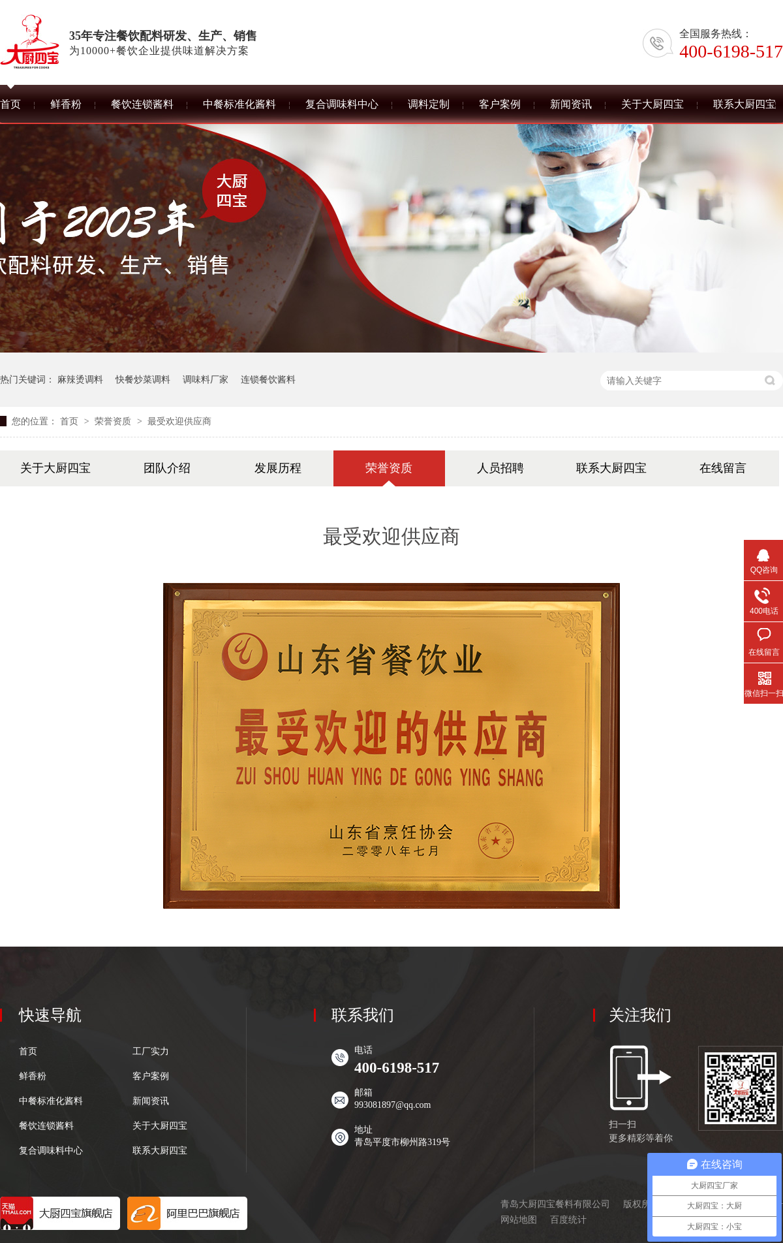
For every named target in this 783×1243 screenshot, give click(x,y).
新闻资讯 (150, 1101)
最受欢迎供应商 (179, 421)
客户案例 (150, 1076)
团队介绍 (167, 468)
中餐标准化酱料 (51, 1101)
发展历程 (277, 468)
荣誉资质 (114, 421)
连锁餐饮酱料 (268, 379)
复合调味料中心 (51, 1151)
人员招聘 (500, 468)
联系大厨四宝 (611, 468)
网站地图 (518, 1220)
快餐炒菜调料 (142, 379)
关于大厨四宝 (55, 468)
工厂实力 (150, 1051)
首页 (70, 421)
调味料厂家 (205, 379)
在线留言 (722, 468)
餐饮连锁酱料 (46, 1126)
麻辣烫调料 (80, 379)
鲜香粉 (32, 1076)
